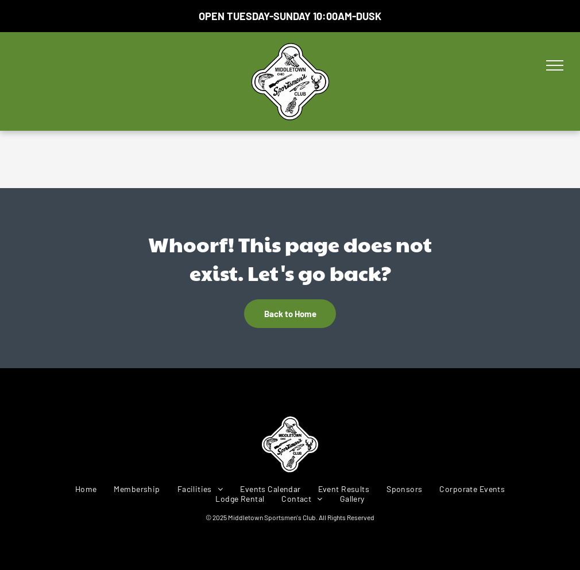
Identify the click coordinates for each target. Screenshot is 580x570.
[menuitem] (86, 489)
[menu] (555, 65)
